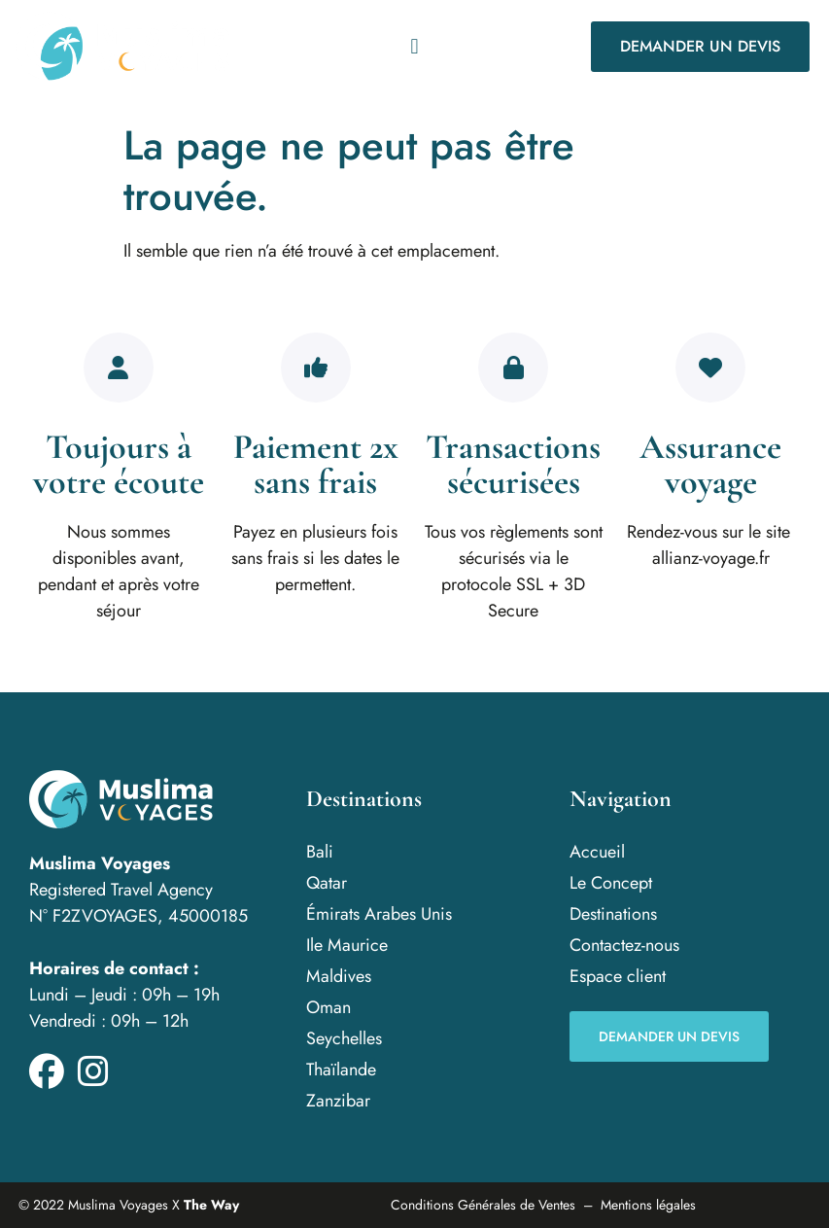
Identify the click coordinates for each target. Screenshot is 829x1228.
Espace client (618, 976)
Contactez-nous (624, 945)
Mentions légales (648, 1204)
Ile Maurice (347, 945)
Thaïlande (341, 1069)
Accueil (597, 851)
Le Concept (611, 882)
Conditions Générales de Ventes (483, 1204)
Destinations (613, 914)
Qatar (326, 882)
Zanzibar (338, 1100)
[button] (414, 46)
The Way (211, 1204)
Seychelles (344, 1038)
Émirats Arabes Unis (379, 914)
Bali (319, 851)
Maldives (338, 976)
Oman (328, 1007)
